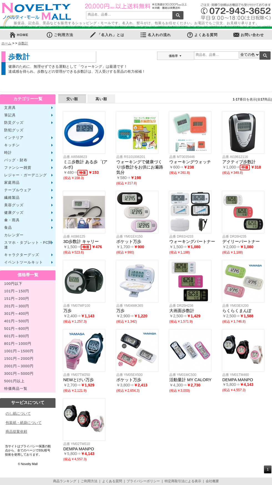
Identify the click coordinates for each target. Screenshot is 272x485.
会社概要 (212, 481)
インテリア (14, 138)
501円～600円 (16, 329)
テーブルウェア (17, 190)
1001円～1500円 (19, 351)
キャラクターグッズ (21, 255)
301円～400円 (16, 314)
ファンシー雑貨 (17, 168)
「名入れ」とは (106, 34)
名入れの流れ (155, 34)
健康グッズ (14, 213)
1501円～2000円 (19, 359)
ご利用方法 (59, 34)
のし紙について (18, 413)
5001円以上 (14, 381)
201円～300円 (16, 306)
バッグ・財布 (15, 160)
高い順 (101, 99)
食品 (8, 228)
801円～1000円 (17, 344)
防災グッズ (14, 123)
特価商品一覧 (15, 389)
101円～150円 (16, 291)
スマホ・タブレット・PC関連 (28, 245)
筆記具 (10, 115)
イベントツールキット (23, 262)
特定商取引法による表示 (183, 481)
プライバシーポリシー (143, 481)
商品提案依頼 (16, 431)
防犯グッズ (14, 130)
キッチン (12, 145)
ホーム (6, 43)
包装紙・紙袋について (24, 423)
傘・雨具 (12, 220)
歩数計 (23, 43)
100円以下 (13, 284)
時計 (8, 153)
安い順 (72, 99)
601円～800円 (16, 336)
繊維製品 (12, 198)
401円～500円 (16, 321)
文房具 (10, 108)
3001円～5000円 (19, 374)
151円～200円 (16, 299)
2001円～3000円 (19, 366)
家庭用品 (12, 183)
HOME (19, 34)
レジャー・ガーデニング (25, 175)
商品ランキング (64, 481)
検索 (177, 15)
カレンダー (14, 235)
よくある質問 (202, 34)
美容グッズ (14, 205)
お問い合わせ (248, 34)
